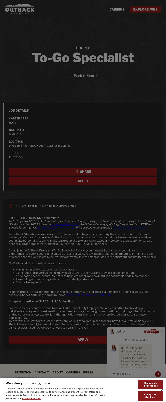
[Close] (162, 390)
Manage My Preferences (150, 384)
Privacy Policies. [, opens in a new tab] (31, 398)
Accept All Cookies (150, 396)
